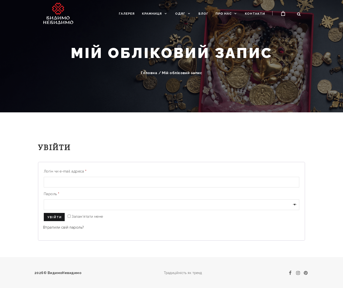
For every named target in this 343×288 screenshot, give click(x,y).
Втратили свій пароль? (63, 227)
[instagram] (298, 273)
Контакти (255, 13)
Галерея (127, 13)
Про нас (224, 13)
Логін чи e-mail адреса (65, 171)
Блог (203, 13)
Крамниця (152, 13)
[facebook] (290, 273)
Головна (149, 73)
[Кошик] (283, 13)
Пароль (51, 194)
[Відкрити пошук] (299, 14)
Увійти (54, 217)
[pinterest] (306, 273)
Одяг (180, 13)
